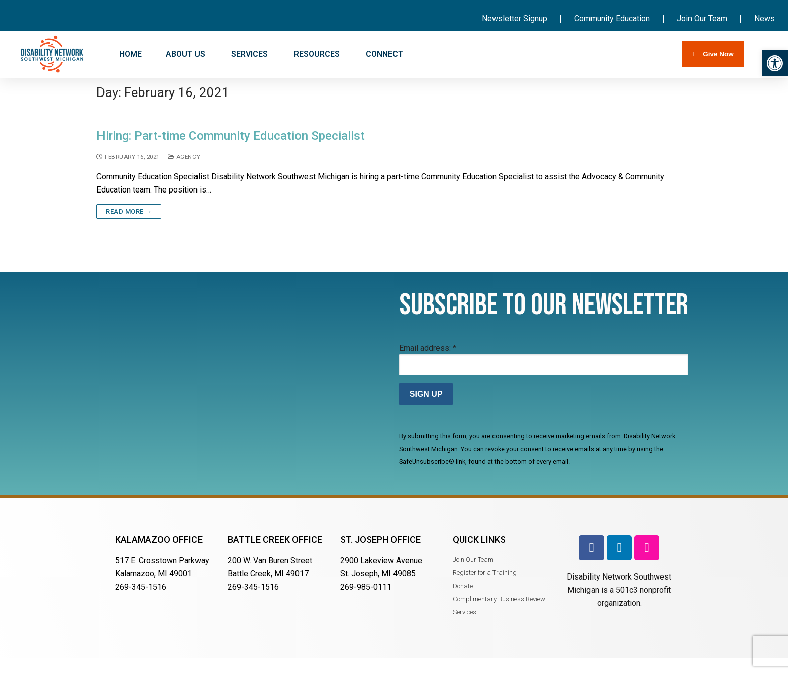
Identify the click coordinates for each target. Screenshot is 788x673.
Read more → (129, 225)
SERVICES (250, 54)
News (764, 18)
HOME (130, 54)
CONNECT (385, 54)
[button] (775, 63)
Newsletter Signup (514, 18)
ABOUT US (186, 54)
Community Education (612, 18)
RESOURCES (318, 54)
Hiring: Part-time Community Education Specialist (230, 150)
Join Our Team (702, 18)
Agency (184, 170)
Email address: (427, 361)
